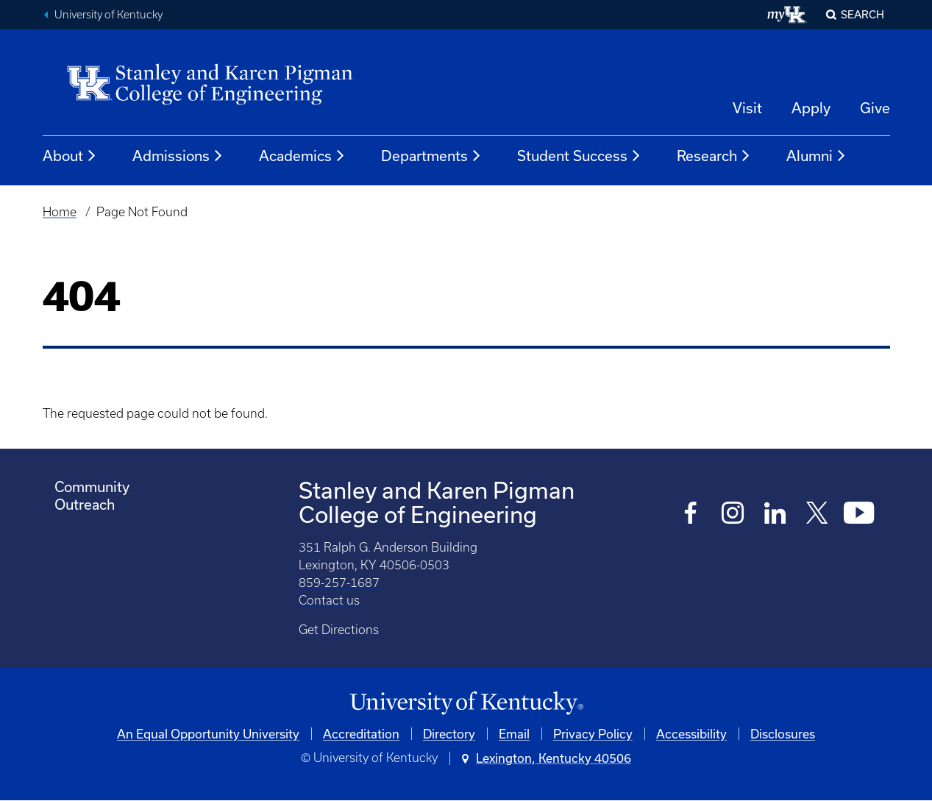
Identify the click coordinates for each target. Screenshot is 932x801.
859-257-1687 (339, 582)
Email (514, 734)
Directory (449, 734)
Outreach (84, 504)
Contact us (329, 600)
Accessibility (691, 734)
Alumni (816, 156)
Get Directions (339, 629)
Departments (431, 156)
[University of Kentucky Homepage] (466, 703)
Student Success (579, 156)
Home (60, 211)
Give (875, 107)
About (70, 156)
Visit (747, 107)
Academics (302, 156)
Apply (811, 107)
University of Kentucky (108, 15)
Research (714, 156)
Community (91, 486)
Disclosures (782, 734)
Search (862, 14)
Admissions (178, 156)
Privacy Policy (593, 734)
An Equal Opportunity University (208, 734)
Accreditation (361, 734)
